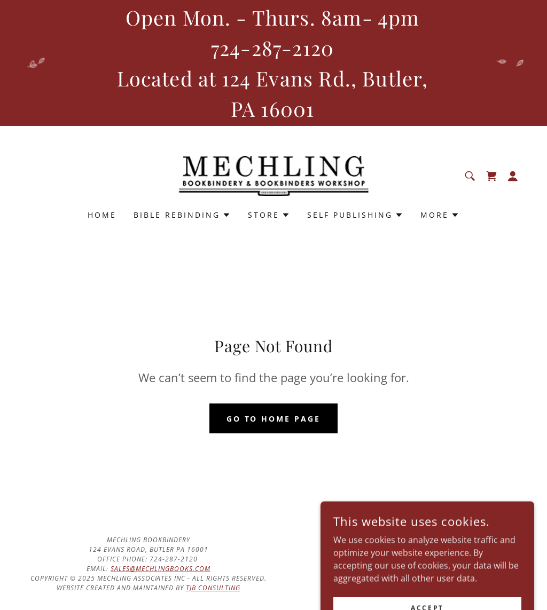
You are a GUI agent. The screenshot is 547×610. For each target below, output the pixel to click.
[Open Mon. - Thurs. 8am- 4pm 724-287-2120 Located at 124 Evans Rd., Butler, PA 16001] (273, 63)
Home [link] (102, 215)
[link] (273, 175)
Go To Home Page (273, 419)
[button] (512, 176)
